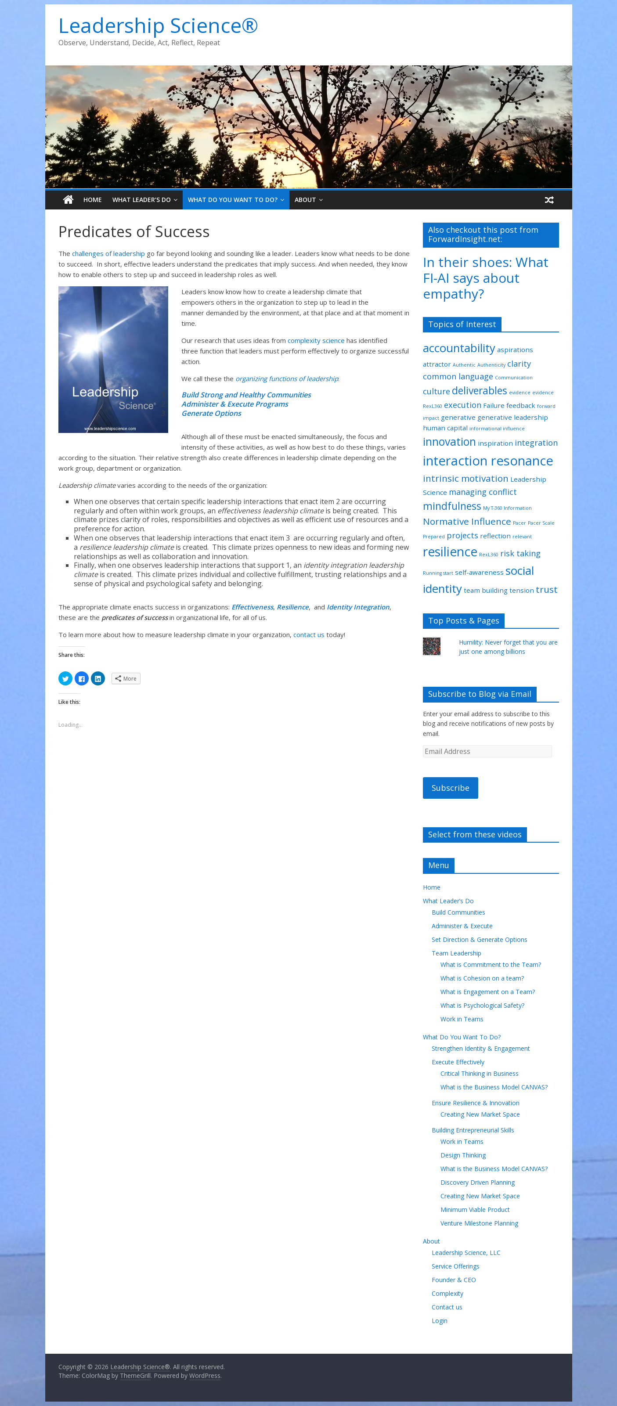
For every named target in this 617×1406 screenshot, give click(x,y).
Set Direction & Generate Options (479, 939)
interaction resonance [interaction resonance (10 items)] (488, 460)
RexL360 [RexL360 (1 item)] (488, 555)
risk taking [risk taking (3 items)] (520, 553)
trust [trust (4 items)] (547, 589)
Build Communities (458, 912)
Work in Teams (461, 1019)
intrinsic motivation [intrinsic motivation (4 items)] (466, 478)
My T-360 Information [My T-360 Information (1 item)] (507, 508)
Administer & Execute (462, 926)
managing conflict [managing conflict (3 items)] (483, 492)
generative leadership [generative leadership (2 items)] (512, 417)
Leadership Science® (158, 25)
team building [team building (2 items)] (486, 590)
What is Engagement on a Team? (487, 992)
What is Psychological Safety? (482, 1005)
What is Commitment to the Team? (490, 964)
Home (92, 199)
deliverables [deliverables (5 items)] (479, 390)
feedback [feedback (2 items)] (520, 405)
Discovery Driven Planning (477, 1182)
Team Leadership (456, 953)
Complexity (447, 1293)
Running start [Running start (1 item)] (438, 573)
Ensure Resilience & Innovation (476, 1103)
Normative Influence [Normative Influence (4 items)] (467, 521)
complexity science (316, 340)
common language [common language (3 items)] (458, 376)
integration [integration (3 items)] (536, 442)
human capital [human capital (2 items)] (445, 427)
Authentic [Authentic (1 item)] (464, 365)
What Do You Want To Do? (233, 199)
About (305, 199)
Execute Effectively (458, 1062)
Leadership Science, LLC (466, 1252)
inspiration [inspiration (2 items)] (495, 443)
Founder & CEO (454, 1280)
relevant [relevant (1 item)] (522, 537)
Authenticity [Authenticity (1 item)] (491, 365)
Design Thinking (463, 1155)
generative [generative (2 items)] (458, 417)
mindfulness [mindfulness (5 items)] (452, 506)
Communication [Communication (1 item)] (514, 378)
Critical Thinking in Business (479, 1073)
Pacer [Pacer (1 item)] (519, 523)
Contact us (447, 1307)
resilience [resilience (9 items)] (450, 551)
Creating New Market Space (480, 1114)
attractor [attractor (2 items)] (437, 364)
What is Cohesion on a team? (482, 978)
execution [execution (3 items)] (462, 405)
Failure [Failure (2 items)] (494, 405)
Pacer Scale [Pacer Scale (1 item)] (541, 523)
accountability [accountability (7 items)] (459, 348)
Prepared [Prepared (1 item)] (434, 537)
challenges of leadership (108, 253)
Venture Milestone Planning (479, 1223)
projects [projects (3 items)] (462, 535)
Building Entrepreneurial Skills (473, 1130)
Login (439, 1320)
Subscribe (450, 787)
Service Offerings (456, 1266)
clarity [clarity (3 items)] (519, 363)
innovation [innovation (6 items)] (449, 441)
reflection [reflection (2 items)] (495, 535)
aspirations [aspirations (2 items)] (515, 349)
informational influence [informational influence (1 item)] (497, 428)
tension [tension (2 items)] (521, 590)
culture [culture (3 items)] (436, 391)
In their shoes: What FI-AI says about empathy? (485, 278)
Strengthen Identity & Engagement (481, 1048)
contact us (309, 634)
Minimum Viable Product (475, 1209)
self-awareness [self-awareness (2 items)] (479, 572)
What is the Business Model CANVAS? (494, 1087)
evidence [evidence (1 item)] (519, 392)
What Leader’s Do (141, 199)
